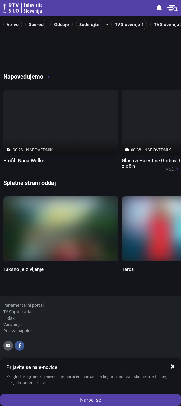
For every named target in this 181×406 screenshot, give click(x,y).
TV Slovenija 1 (129, 24)
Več (170, 169)
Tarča (128, 269)
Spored (36, 24)
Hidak (9, 318)
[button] (172, 8)
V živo (13, 24)
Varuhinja (12, 324)
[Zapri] (172, 366)
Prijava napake (17, 331)
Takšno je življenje (23, 269)
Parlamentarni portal (23, 305)
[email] (8, 346)
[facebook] (19, 346)
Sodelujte (89, 24)
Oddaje (61, 24)
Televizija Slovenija (23, 8)
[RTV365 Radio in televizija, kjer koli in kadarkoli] (58, 59)
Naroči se (90, 400)
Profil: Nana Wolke (23, 161)
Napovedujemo (26, 76)
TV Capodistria (17, 311)
